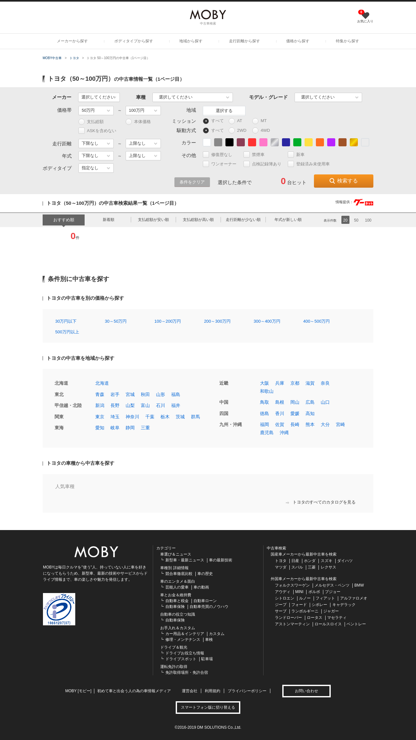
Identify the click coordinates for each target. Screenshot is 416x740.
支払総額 (91, 122)
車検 (209, 639)
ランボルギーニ (304, 611)
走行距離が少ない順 (243, 219)
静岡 (130, 427)
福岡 (264, 424)
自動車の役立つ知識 (177, 614)
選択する (224, 110)
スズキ (326, 560)
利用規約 (212, 691)
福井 (175, 405)
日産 (295, 560)
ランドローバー (288, 617)
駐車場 (207, 659)
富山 (145, 405)
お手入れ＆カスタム (177, 628)
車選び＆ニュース (175, 554)
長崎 (294, 424)
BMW (359, 585)
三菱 (312, 567)
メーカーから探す (72, 41)
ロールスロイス (328, 624)
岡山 (294, 402)
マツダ (280, 567)
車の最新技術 (220, 560)
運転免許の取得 (173, 666)
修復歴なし (220, 154)
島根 (279, 402)
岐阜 (115, 427)
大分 (325, 424)
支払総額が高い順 (198, 219)
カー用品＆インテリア (184, 633)
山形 (160, 394)
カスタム (216, 633)
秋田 (145, 394)
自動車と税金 (177, 601)
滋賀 (310, 383)
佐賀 (279, 424)
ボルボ (314, 591)
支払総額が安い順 (153, 219)
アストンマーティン (292, 624)
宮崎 (340, 424)
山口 (325, 402)
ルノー (305, 598)
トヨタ (74, 58)
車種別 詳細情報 (174, 568)
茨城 (180, 416)
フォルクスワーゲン (292, 585)
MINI (299, 591)
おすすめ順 (63, 219)
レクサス (328, 567)
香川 (279, 413)
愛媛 (294, 413)
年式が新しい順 (288, 219)
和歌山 (267, 391)
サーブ (280, 611)
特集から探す (347, 41)
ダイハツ (345, 560)
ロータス (314, 617)
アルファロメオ (353, 598)
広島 (310, 402)
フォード (299, 604)
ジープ (280, 604)
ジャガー (331, 611)
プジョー (332, 591)
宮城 (130, 394)
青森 (99, 394)
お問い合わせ (306, 691)
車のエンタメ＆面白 (177, 581)
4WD (262, 131)
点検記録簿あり (265, 164)
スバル (297, 567)
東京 (99, 416)
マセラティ (337, 617)
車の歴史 (205, 573)
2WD (239, 131)
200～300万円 (217, 321)
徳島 (264, 413)
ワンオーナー (222, 164)
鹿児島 (267, 432)
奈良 (325, 383)
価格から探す (297, 41)
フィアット (325, 598)
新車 (299, 154)
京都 (294, 383)
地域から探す (191, 41)
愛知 (99, 427)
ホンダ (310, 560)
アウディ (282, 591)
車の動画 (201, 587)
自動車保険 (175, 606)
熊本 (310, 424)
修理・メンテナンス (182, 639)
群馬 (195, 416)
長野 (115, 405)
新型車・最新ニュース (184, 560)
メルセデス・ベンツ (332, 585)
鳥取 (264, 402)
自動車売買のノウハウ (209, 606)
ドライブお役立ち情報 (184, 653)
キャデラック (344, 604)
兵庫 (279, 383)
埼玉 (115, 416)
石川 (160, 405)
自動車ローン (205, 601)
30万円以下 (66, 321)
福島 (175, 394)
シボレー (319, 604)
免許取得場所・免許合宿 (186, 672)
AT (238, 121)
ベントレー (356, 624)
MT (262, 121)
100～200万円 (167, 321)
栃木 (165, 416)
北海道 (102, 383)
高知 (310, 413)
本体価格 (138, 122)
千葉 (149, 416)
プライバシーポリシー (247, 691)
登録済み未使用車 (309, 164)
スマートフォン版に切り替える (208, 707)
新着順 (108, 219)
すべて (213, 121)
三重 (145, 427)
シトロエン (284, 598)
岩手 (115, 394)
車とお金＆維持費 (175, 595)
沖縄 (284, 432)
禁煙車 (257, 154)
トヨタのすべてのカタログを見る (321, 502)
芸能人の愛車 (177, 587)
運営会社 (189, 691)
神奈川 (132, 416)
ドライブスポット (180, 659)
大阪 (264, 383)
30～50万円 (116, 321)
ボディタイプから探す (133, 41)
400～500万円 (316, 321)
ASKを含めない (97, 131)
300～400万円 (267, 321)
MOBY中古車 (52, 58)
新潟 (99, 405)
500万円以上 (67, 331)
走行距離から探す (244, 41)
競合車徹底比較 (178, 573)
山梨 (130, 405)
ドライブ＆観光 (173, 647)
